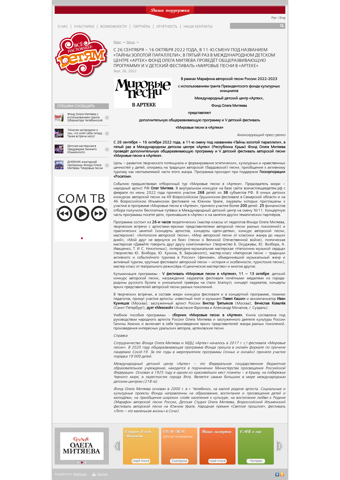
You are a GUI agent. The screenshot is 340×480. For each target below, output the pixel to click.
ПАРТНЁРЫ (141, 26)
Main (117, 42)
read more (141, 461)
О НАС (63, 26)
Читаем (256, 461)
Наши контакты (198, 26)
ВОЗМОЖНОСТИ (113, 26)
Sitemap (102, 474)
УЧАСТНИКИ (84, 26)
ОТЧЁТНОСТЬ (166, 26)
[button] (57, 209)
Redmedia (80, 474)
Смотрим (179, 461)
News (130, 42)
